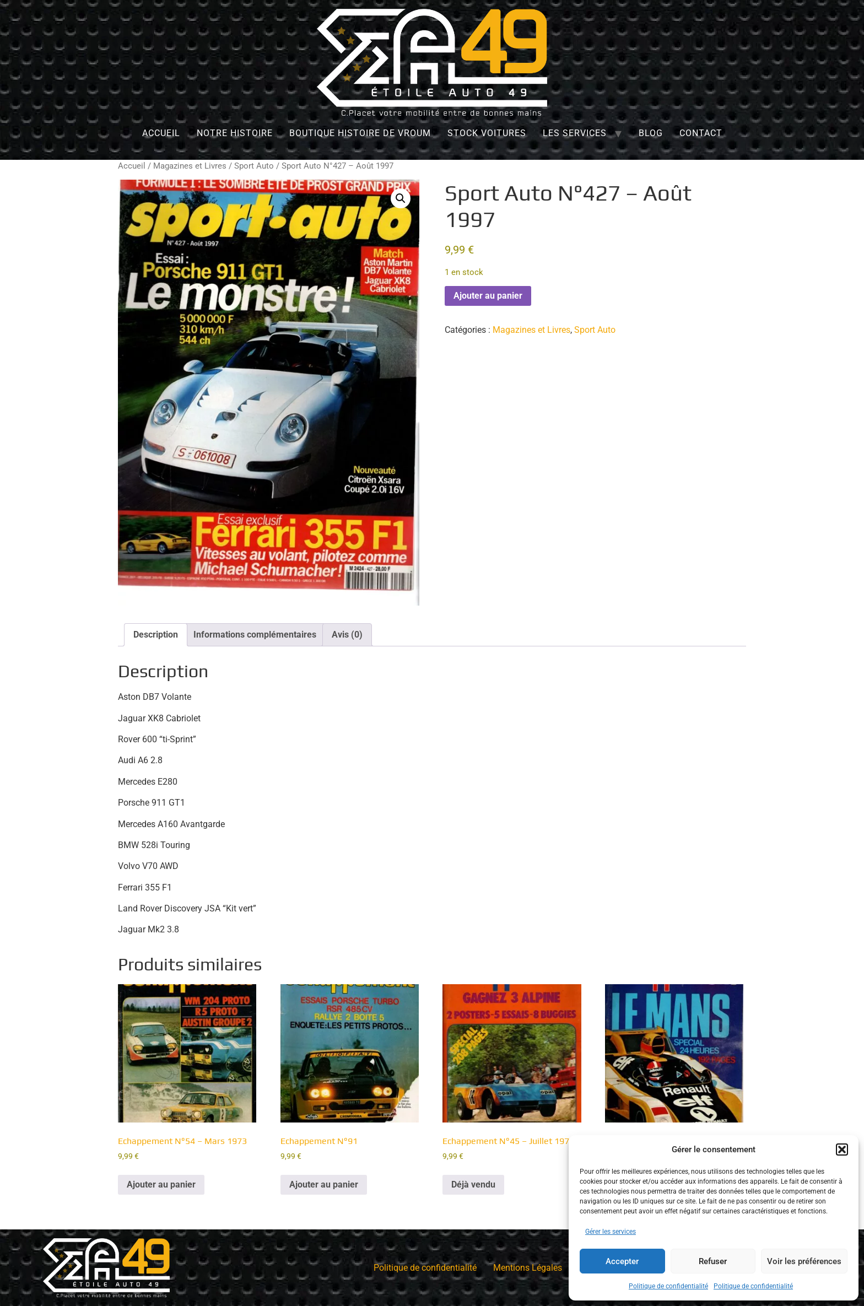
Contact (700, 133)
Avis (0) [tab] (347, 634)
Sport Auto (254, 166)
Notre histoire (235, 133)
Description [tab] (155, 634)
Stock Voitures (486, 133)
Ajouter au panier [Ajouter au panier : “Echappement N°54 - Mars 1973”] (161, 1184)
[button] (841, 1149)
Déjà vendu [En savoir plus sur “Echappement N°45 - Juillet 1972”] (473, 1184)
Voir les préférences (804, 1261)
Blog (651, 133)
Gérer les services (610, 1231)
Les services (575, 133)
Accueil (161, 133)
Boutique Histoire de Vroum (360, 133)
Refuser (713, 1261)
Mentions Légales (527, 1267)
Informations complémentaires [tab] (254, 634)
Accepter (622, 1261)
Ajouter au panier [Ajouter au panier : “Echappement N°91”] (323, 1184)
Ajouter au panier (487, 295)
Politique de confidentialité (668, 1286)
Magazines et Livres (189, 166)
